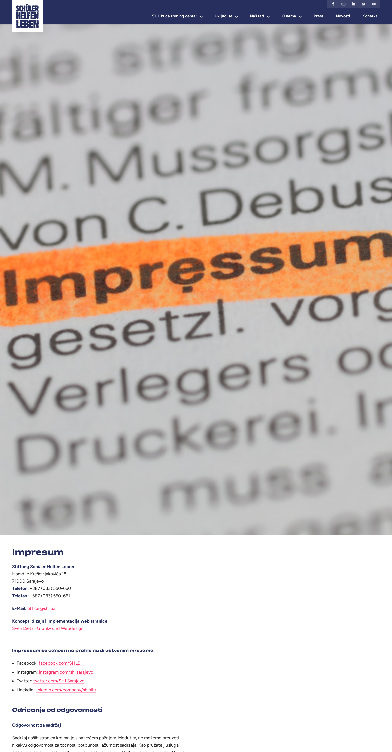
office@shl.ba (42, 608)
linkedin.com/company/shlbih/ (66, 690)
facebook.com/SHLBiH (62, 663)
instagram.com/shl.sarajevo (66, 672)
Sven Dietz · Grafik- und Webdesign (48, 628)
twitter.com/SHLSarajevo (59, 681)
